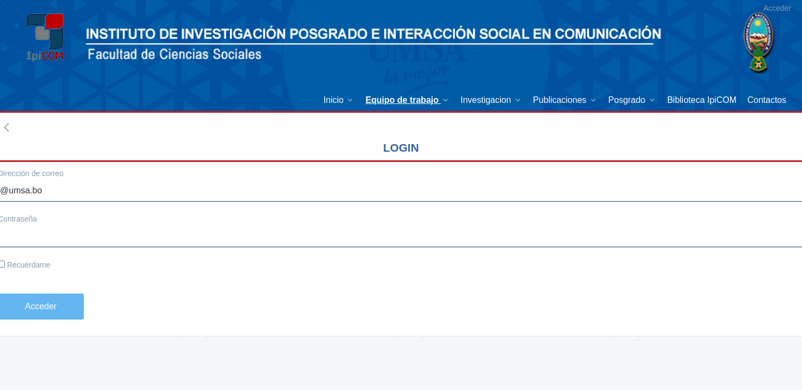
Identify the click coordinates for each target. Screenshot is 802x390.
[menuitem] (339, 99)
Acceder (777, 8)
